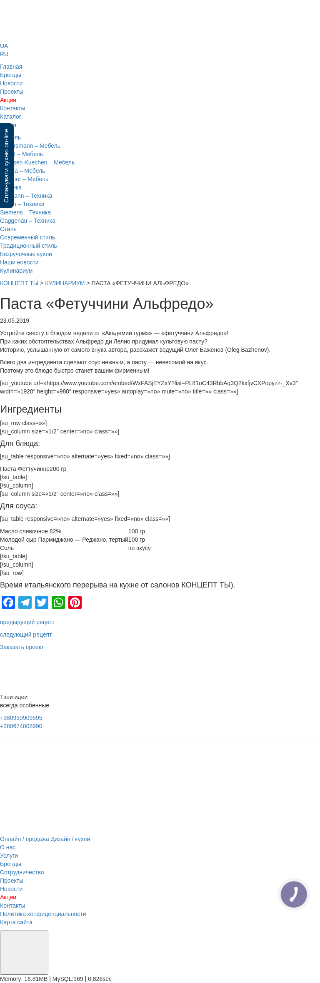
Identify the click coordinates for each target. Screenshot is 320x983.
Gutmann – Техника (26, 195)
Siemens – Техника (25, 212)
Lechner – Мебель (24, 179)
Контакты (12, 108)
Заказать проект (22, 647)
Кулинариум (16, 270)
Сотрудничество (22, 872)
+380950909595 (21, 717)
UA (4, 45)
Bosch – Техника (22, 204)
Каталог (10, 116)
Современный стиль (27, 237)
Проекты (11, 91)
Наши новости (19, 262)
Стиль (8, 229)
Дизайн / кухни (70, 839)
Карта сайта (16, 922)
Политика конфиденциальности (43, 914)
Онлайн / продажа (24, 839)
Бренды (10, 75)
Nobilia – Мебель (22, 170)
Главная (11, 66)
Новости (11, 83)
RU (4, 54)
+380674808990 (21, 726)
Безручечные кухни (26, 254)
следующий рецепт (26, 634)
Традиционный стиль (28, 245)
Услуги (9, 855)
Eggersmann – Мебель (30, 145)
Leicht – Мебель (21, 154)
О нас (7, 847)
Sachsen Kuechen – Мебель (37, 162)
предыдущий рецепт (27, 622)
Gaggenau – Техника (27, 220)
